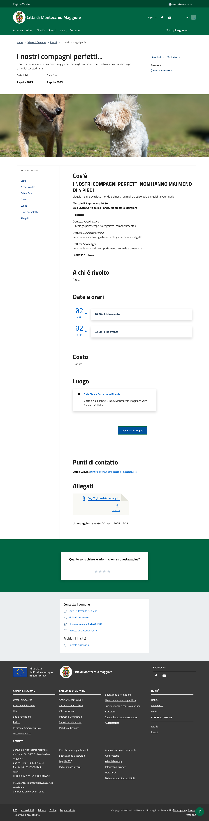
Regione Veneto (21, 4)
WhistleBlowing (113, 761)
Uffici (16, 711)
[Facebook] (157, 17)
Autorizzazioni (112, 723)
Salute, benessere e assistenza (121, 717)
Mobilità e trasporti (69, 728)
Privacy (42, 810)
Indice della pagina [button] (29, 170)
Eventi (53, 42)
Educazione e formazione (118, 694)
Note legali (110, 772)
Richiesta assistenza (70, 767)
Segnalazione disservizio (72, 755)
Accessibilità (27, 810)
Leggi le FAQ (65, 761)
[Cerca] (192, 17)
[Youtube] (164, 17)
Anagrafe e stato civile (71, 700)
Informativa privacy (115, 767)
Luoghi (154, 726)
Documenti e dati (22, 733)
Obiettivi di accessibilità (27, 815)
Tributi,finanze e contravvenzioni (122, 706)
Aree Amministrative (24, 705)
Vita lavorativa (66, 711)
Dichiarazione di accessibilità (120, 778)
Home (20, 42)
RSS (15, 810)
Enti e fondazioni (22, 716)
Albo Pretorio (112, 755)
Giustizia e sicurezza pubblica (120, 700)
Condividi (158, 57)
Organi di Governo (22, 700)
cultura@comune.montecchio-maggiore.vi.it (113, 472)
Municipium (179, 810)
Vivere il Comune (37, 42)
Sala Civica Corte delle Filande (102, 394)
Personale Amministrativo (27, 728)
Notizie (155, 700)
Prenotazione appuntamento (74, 750)
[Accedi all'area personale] (180, 4)
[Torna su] (199, 811)
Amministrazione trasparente (120, 750)
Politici (16, 722)
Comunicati (157, 705)
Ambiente (110, 711)
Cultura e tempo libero (71, 705)
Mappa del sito (67, 810)
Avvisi (154, 711)
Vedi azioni (174, 57)
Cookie (52, 810)
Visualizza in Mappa (132, 430)
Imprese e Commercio (70, 716)
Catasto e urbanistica (70, 722)
